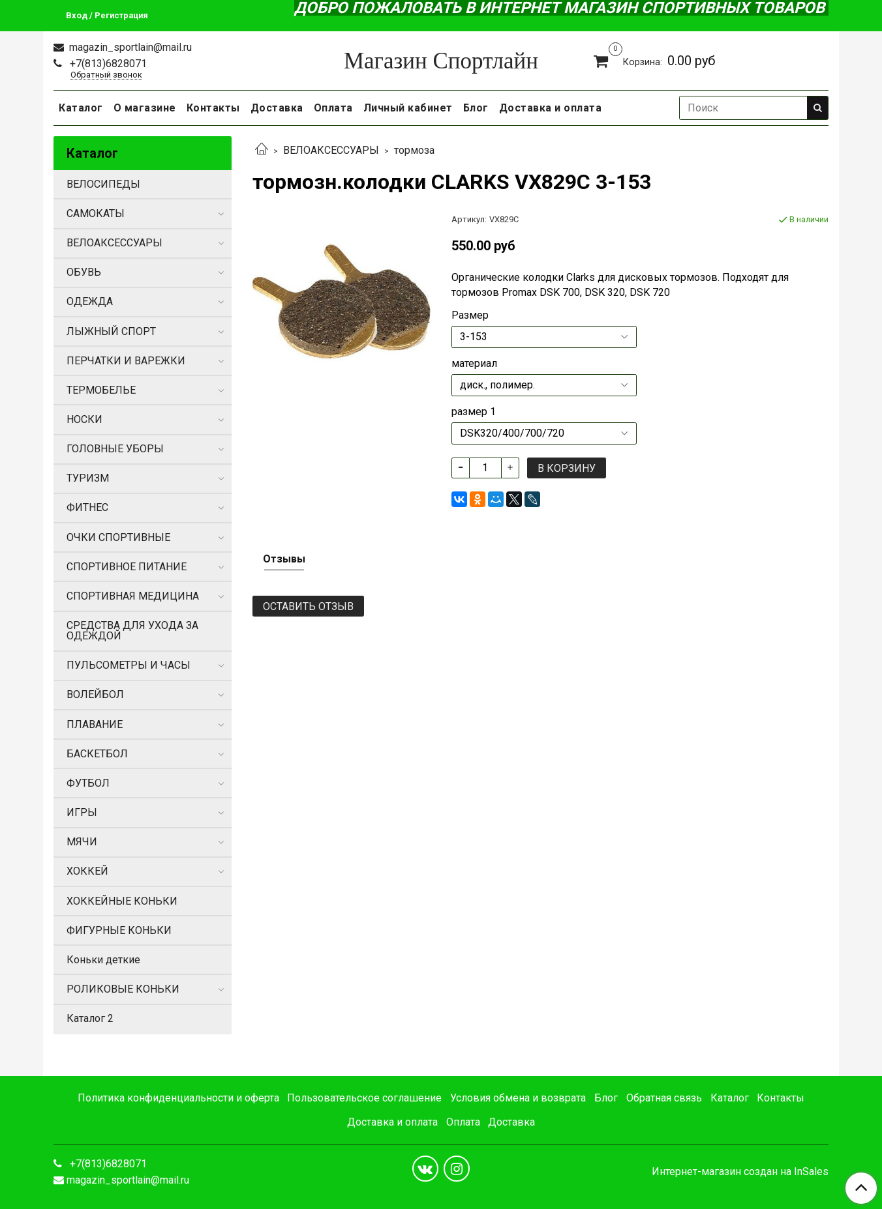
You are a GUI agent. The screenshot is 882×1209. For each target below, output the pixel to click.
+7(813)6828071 (107, 63)
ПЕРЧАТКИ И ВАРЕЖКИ (126, 361)
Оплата (333, 108)
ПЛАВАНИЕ (95, 724)
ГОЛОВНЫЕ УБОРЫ (115, 449)
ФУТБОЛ (88, 783)
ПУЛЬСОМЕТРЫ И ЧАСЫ (128, 665)
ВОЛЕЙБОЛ (95, 694)
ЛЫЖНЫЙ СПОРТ (111, 331)
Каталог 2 (90, 1018)
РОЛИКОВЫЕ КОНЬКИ (123, 989)
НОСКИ (84, 419)
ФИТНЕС (87, 507)
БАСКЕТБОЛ (97, 754)
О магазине (145, 108)
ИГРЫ (82, 812)
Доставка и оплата (550, 108)
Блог (476, 108)
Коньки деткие (103, 960)
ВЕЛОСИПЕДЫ (103, 184)
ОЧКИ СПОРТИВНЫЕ (118, 537)
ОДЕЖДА (90, 301)
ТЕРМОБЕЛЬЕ (101, 390)
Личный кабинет (408, 108)
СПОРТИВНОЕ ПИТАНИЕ (127, 567)
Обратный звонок (106, 75)
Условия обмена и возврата (518, 1098)
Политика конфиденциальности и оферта (178, 1098)
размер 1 (473, 412)
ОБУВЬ (84, 272)
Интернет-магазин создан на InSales (740, 1172)
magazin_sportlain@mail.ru (129, 47)
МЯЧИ (82, 842)
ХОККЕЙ (87, 871)
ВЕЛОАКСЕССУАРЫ (331, 150)
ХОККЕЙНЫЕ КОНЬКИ (122, 901)
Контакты (213, 108)
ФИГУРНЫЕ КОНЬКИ (119, 930)
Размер (470, 315)
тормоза (414, 150)
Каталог (81, 108)
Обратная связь (664, 1098)
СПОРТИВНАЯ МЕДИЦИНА (133, 596)
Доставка (277, 108)
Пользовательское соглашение (364, 1098)
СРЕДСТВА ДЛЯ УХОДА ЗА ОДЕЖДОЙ (132, 630)
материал (474, 363)
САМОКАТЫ (96, 213)
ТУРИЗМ (88, 478)
